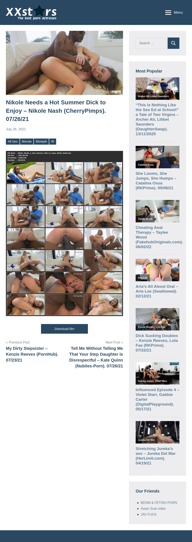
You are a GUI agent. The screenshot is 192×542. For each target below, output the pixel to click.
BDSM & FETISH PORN (159, 502)
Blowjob (41, 141)
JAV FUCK (149, 514)
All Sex (13, 141)
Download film (64, 329)
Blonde (27, 141)
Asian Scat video (153, 508)
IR (52, 141)
